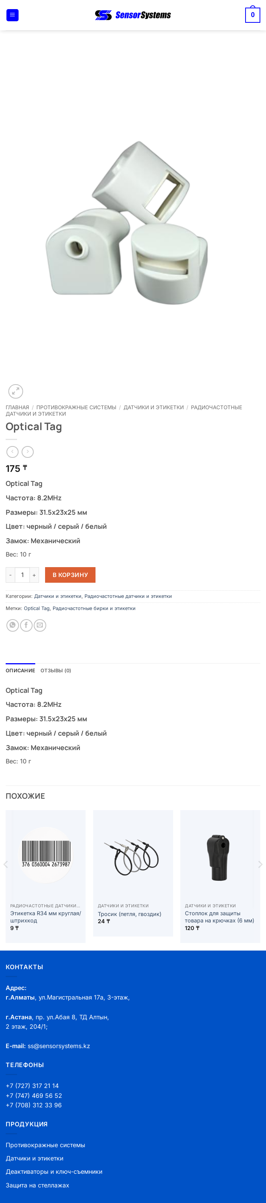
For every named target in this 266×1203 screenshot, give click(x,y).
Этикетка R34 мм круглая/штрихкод (45, 917)
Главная (17, 407)
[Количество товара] (22, 574)
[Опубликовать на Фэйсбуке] (26, 625)
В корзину (70, 575)
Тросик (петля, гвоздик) (129, 914)
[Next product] (12, 452)
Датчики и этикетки (154, 407)
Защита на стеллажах (37, 1185)
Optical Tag (37, 608)
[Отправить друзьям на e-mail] (40, 625)
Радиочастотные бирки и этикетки (94, 608)
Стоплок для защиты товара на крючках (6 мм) (219, 917)
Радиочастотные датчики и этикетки (128, 596)
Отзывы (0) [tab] (56, 670)
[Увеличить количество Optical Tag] (34, 574)
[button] (12, 15)
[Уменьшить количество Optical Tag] (10, 574)
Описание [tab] (20, 670)
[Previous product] (27, 452)
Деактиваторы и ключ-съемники (54, 1171)
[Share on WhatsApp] (12, 625)
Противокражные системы (76, 407)
